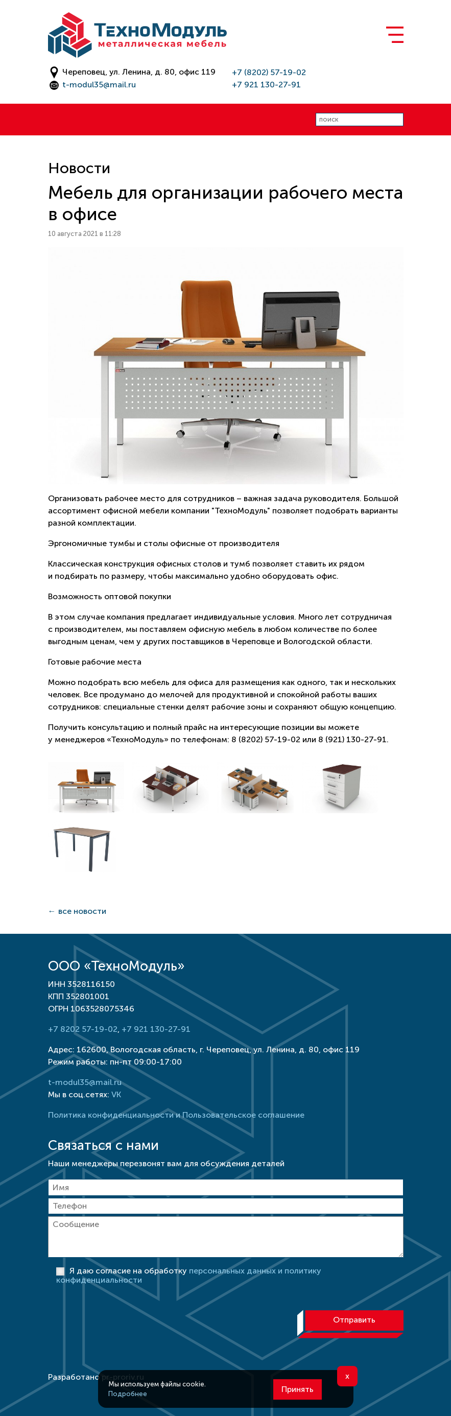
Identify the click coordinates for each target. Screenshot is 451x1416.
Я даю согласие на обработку (188, 1275)
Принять (297, 1389)
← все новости (77, 911)
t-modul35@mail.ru (99, 84)
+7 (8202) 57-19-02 (269, 72)
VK (116, 1094)
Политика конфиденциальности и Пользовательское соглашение (176, 1115)
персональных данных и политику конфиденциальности (188, 1275)
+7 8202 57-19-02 (82, 1029)
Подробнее (127, 1394)
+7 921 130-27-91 (266, 84)
